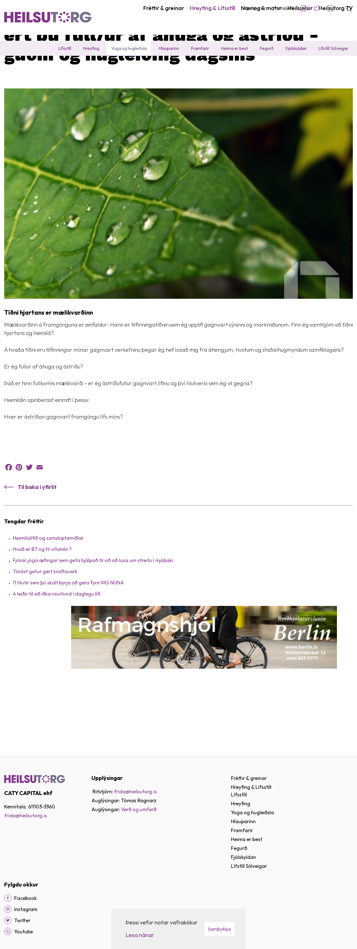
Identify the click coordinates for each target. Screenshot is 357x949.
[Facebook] (7, 898)
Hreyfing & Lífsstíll (37, 68)
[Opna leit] (347, 8)
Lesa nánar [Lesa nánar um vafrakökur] (140, 934)
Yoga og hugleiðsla (77, 68)
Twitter (316, 8)
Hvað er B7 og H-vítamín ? (42, 604)
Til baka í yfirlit (37, 541)
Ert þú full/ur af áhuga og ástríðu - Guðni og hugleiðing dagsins (177, 68)
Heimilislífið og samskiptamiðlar (48, 592)
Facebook (303, 8)
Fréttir (106, 68)
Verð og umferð (138, 809)
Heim (9, 68)
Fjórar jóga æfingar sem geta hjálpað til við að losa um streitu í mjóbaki (93, 615)
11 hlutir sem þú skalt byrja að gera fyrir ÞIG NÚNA (68, 637)
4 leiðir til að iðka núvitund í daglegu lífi (56, 648)
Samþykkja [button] (219, 929)
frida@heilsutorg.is (25, 815)
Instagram (330, 8)
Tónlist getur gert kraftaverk (45, 626)
